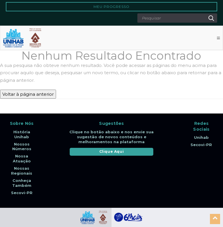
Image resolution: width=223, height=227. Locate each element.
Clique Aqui (111, 151)
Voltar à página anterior (28, 94)
